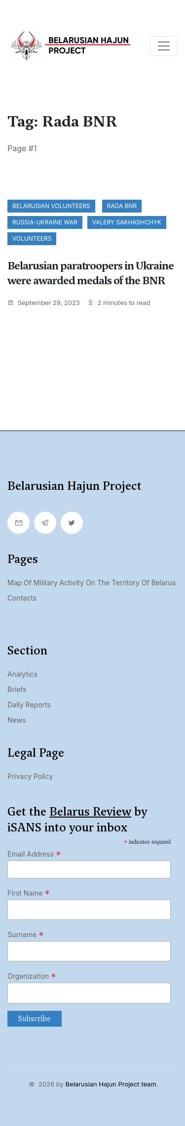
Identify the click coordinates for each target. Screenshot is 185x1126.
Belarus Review (90, 812)
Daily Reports (29, 704)
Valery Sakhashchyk (126, 222)
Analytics (22, 674)
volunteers (31, 238)
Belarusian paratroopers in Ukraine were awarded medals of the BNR (90, 273)
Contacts (22, 598)
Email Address (34, 854)
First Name (28, 893)
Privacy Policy (30, 776)
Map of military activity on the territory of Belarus (91, 582)
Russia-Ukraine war (44, 222)
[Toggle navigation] (164, 46)
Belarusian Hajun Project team (111, 1084)
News (16, 720)
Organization (31, 976)
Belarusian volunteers (51, 206)
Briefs (16, 689)
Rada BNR (122, 206)
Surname (25, 935)
